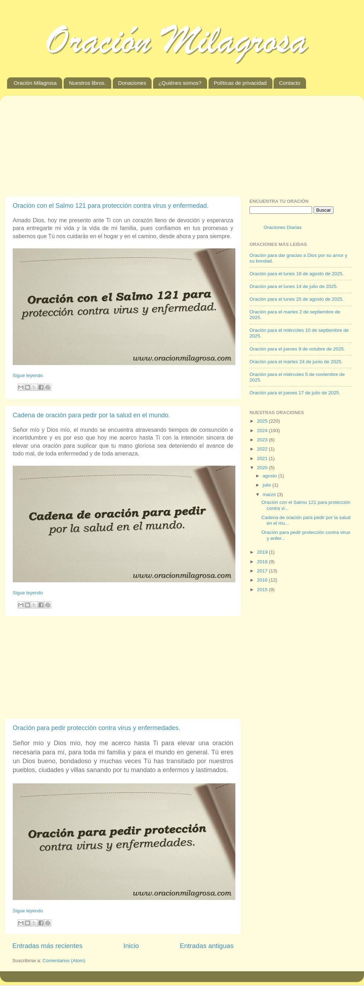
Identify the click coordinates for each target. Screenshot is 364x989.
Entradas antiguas (207, 945)
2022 (263, 449)
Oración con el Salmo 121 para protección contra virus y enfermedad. (111, 205)
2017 (263, 570)
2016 (263, 580)
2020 (263, 467)
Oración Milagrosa (35, 83)
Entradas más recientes (47, 945)
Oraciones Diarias (282, 227)
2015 (263, 589)
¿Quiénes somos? (179, 83)
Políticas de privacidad (240, 83)
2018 (263, 561)
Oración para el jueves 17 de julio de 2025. (294, 392)
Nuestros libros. (87, 83)
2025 (263, 421)
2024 (263, 430)
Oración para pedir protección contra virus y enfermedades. (96, 727)
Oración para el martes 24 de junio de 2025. (295, 361)
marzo (270, 494)
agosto (270, 475)
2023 (263, 439)
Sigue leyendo (28, 375)
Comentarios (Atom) (64, 960)
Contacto (289, 83)
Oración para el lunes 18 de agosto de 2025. (296, 273)
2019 (263, 552)
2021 (263, 458)
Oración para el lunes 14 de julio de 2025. (293, 286)
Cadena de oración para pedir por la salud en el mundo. (91, 415)
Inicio (131, 945)
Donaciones (132, 83)
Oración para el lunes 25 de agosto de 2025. (296, 299)
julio (267, 485)
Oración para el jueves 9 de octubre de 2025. (297, 349)
